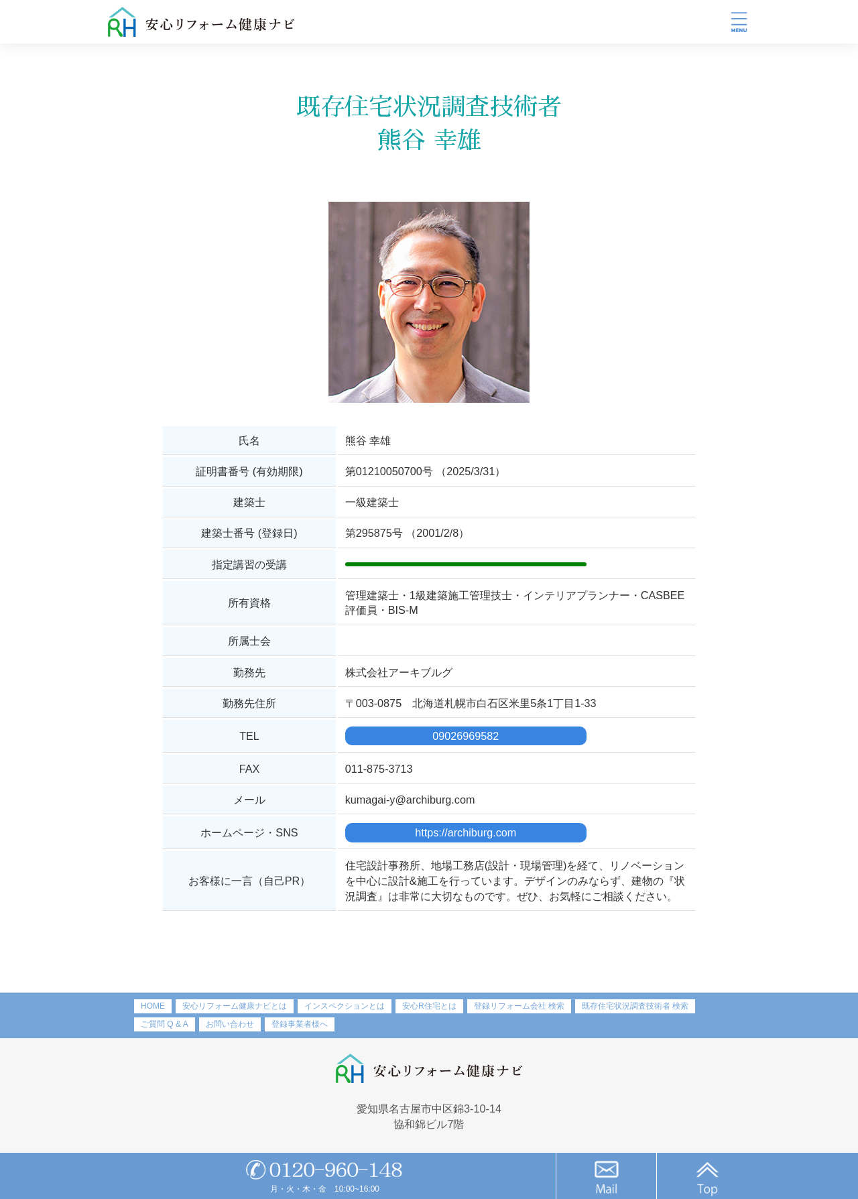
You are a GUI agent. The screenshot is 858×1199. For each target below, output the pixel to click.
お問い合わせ (230, 1024)
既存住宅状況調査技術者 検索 (635, 1006)
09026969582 (465, 736)
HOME (153, 1006)
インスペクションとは (344, 1006)
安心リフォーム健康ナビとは (234, 1006)
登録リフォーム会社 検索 (519, 1006)
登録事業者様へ (299, 1024)
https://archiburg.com (465, 832)
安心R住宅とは (429, 1006)
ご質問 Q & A (164, 1024)
